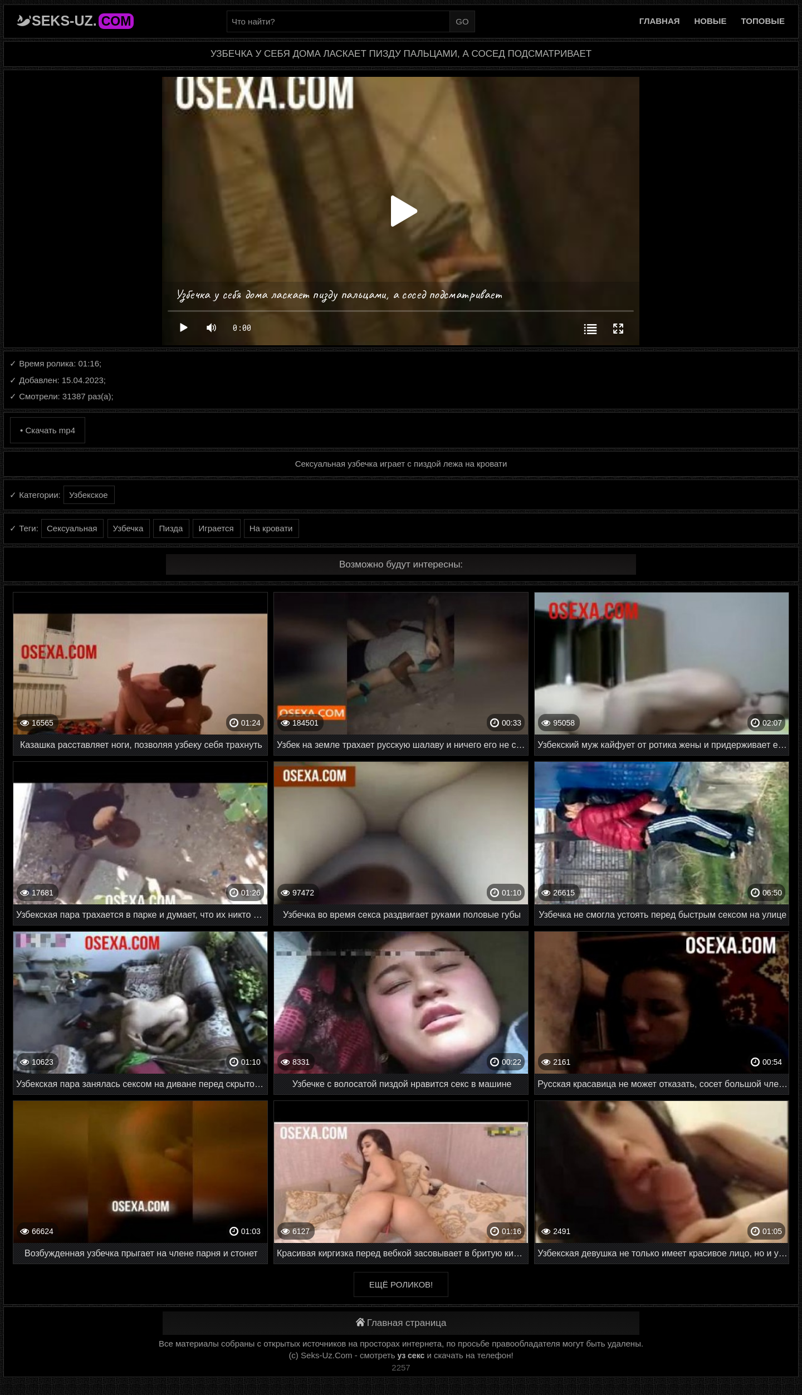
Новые (711, 21)
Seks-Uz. (83, 20)
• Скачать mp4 (47, 430)
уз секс (411, 1355)
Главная (659, 21)
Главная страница (401, 1323)
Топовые (763, 21)
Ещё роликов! (401, 1284)
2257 (401, 1367)
